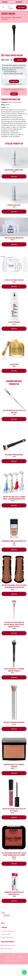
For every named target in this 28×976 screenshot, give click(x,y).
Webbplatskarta (20, 957)
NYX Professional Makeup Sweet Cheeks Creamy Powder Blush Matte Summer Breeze (14, 855)
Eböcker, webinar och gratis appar (13, 73)
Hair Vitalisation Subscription (14, 238)
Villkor (19, 955)
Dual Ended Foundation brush (14, 455)
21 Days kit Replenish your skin (14, 280)
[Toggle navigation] (3, 7)
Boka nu (14, 94)
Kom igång (21, 7)
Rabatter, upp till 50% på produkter (14, 68)
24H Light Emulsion (14, 322)
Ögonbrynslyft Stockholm (8, 937)
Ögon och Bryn (17, 17)
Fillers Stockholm (6, 934)
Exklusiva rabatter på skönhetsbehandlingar (10, 71)
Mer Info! (20, 60)
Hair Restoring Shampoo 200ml (14, 170)
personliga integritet (11, 84)
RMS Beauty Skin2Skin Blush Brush (14, 722)
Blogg (8, 955)
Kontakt (14, 955)
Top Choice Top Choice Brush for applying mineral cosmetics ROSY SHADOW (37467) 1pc (14, 624)
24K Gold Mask (14, 364)
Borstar (5, 19)
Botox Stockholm (6, 17)
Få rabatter (14, 81)
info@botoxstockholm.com (9, 945)
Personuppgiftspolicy (9, 957)
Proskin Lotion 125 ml (14, 205)
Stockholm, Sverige (7, 948)
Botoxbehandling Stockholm (8, 931)
